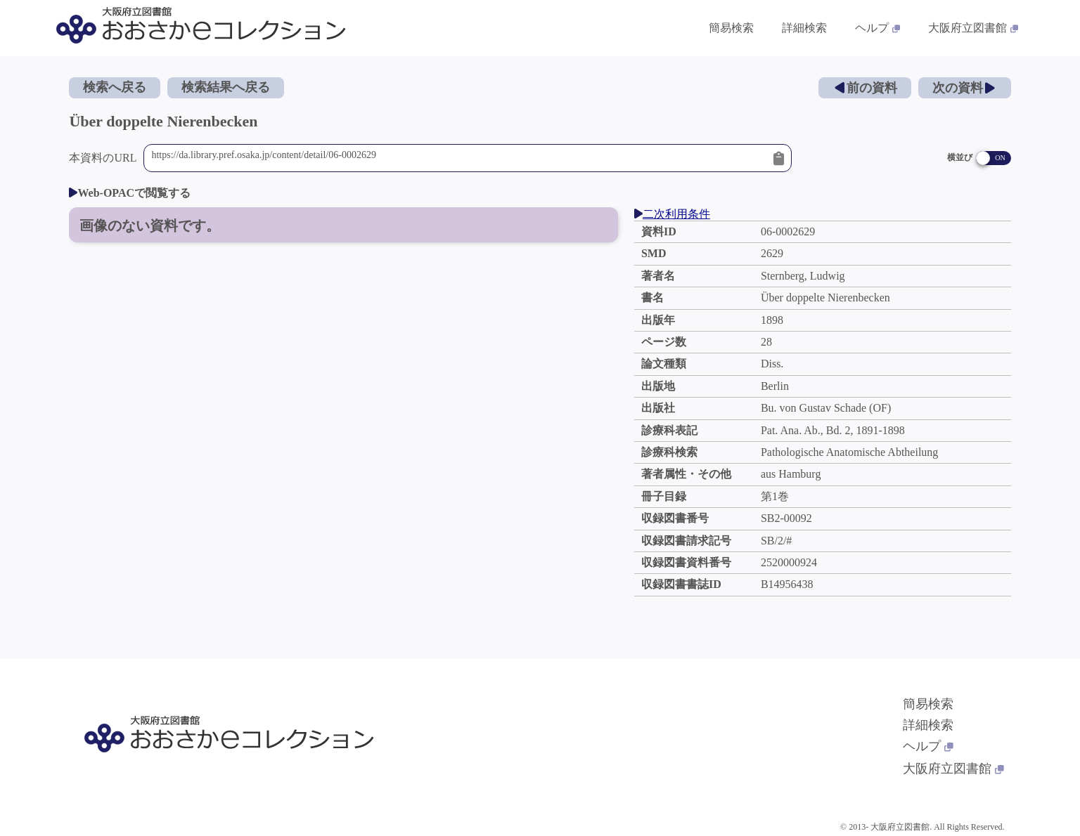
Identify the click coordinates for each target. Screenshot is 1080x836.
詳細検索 (928, 725)
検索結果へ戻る (225, 87)
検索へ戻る (114, 87)
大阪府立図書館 (953, 769)
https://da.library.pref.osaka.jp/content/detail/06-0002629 (458, 158)
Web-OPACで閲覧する (130, 193)
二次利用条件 (672, 214)
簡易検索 (928, 704)
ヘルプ (928, 746)
